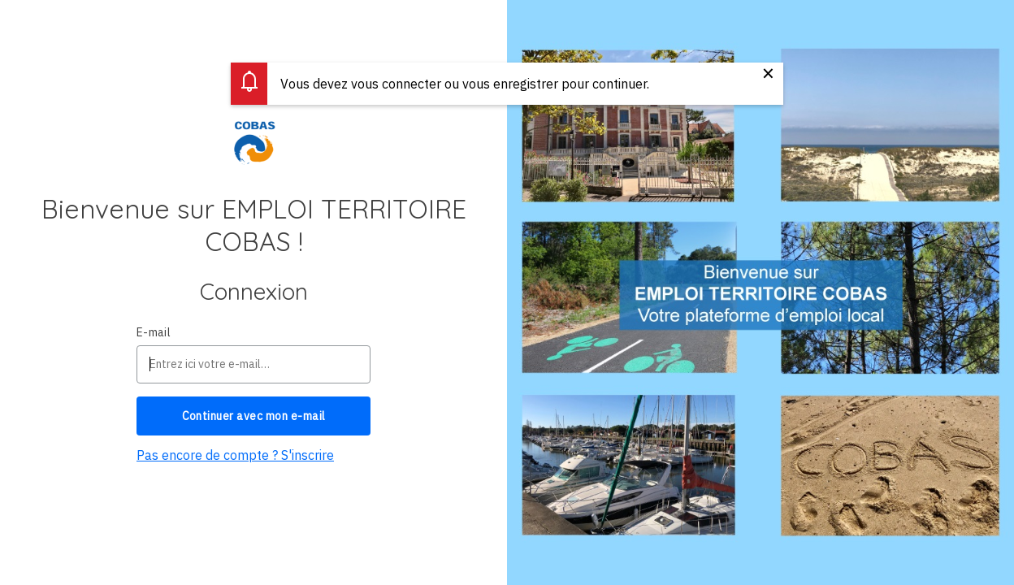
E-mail (153, 332)
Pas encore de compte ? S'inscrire (235, 455)
